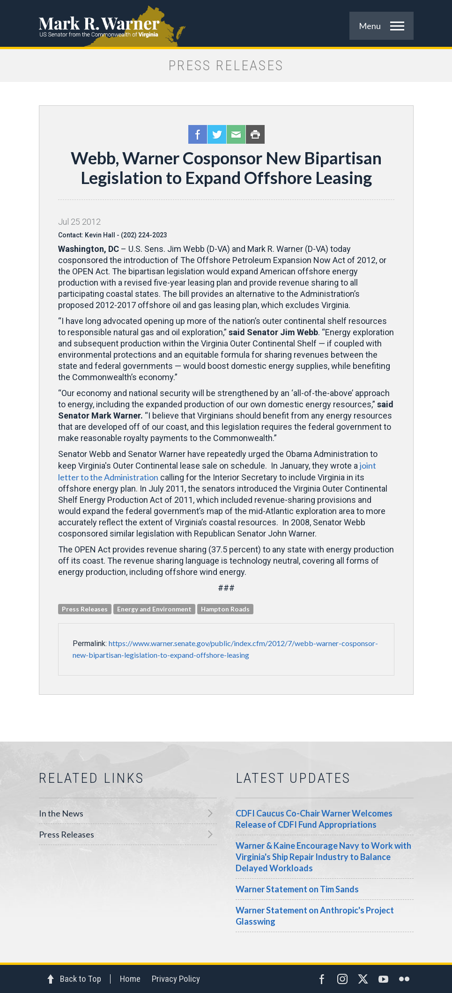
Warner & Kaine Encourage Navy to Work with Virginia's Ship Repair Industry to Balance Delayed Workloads (323, 856)
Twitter (216, 134)
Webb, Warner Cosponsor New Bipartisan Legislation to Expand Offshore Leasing (226, 167)
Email (236, 134)
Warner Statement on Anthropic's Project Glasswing (315, 916)
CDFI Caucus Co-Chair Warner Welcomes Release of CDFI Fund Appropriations (314, 819)
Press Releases (66, 834)
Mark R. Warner (226, 23)
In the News (61, 813)
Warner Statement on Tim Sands (297, 889)
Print (255, 134)
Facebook (197, 134)
